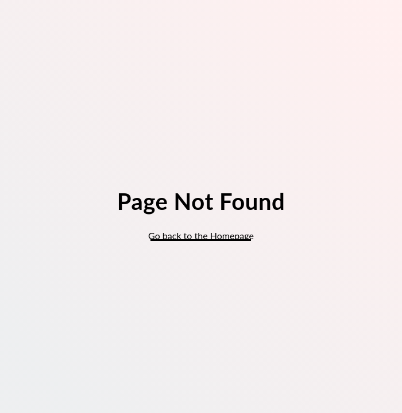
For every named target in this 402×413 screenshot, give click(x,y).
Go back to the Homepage (201, 235)
